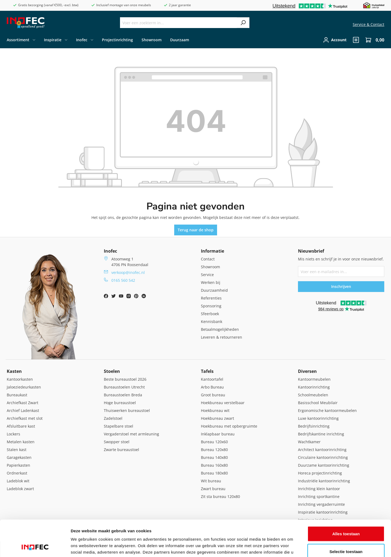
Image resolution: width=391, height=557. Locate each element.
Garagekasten (19, 457)
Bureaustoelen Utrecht (124, 387)
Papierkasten (18, 465)
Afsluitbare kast (21, 426)
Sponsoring (211, 305)
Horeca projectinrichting (320, 473)
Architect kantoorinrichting (322, 449)
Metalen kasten (21, 441)
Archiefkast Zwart (22, 402)
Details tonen (291, 546)
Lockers (13, 433)
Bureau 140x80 (214, 457)
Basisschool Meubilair (318, 402)
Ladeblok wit (18, 480)
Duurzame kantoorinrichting (323, 465)
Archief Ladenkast (23, 410)
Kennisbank (211, 321)
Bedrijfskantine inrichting (321, 433)
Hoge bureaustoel (120, 402)
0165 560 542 (123, 280)
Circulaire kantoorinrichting (323, 457)
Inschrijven (341, 286)
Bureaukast (17, 394)
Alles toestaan (346, 499)
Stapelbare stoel (118, 426)
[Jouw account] (335, 40)
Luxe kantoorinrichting (318, 418)
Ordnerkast (17, 473)
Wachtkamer (309, 441)
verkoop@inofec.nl (128, 272)
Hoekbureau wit (215, 410)
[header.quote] (356, 40)
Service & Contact (368, 24)
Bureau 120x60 (214, 441)
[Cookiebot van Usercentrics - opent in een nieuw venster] (35, 546)
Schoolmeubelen (313, 394)
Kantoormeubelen (314, 379)
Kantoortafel (212, 379)
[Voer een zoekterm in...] (178, 22)
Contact (208, 259)
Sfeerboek (210, 313)
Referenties (211, 298)
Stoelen (112, 371)
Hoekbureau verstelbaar (223, 402)
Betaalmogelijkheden (220, 329)
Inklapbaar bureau (218, 433)
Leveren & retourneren (221, 337)
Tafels (207, 371)
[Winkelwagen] (373, 40)
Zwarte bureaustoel (121, 449)
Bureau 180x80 (214, 473)
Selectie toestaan (346, 517)
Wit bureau (211, 480)
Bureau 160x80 (214, 465)
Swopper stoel (116, 441)
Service (207, 274)
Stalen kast (16, 449)
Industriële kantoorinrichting (324, 480)
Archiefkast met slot (25, 418)
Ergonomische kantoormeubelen (327, 410)
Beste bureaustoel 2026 (125, 379)
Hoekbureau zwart (217, 418)
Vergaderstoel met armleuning (131, 433)
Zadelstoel (113, 418)
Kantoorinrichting (314, 387)
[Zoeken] (243, 22)
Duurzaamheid (214, 290)
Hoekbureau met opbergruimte (229, 426)
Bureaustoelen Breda (123, 394)
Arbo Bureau (212, 387)
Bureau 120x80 (214, 449)
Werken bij (210, 282)
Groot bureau (213, 394)
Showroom (210, 266)
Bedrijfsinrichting (314, 426)
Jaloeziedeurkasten (24, 387)
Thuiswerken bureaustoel (127, 410)
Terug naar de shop (196, 229)
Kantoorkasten (20, 379)
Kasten (14, 371)
